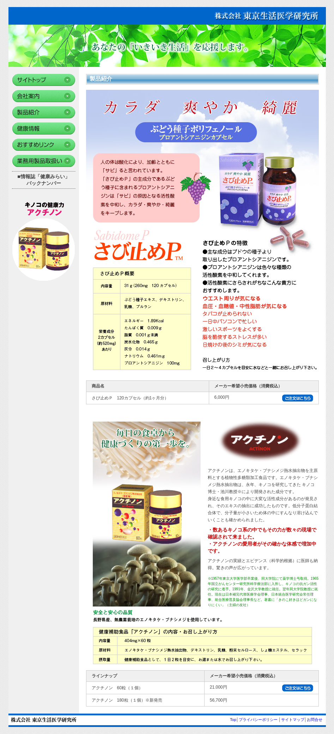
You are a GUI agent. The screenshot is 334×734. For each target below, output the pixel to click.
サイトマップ (292, 719)
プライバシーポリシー (258, 719)
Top (233, 719)
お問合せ (314, 719)
